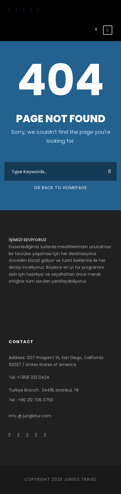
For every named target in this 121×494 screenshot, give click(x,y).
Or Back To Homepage (60, 188)
